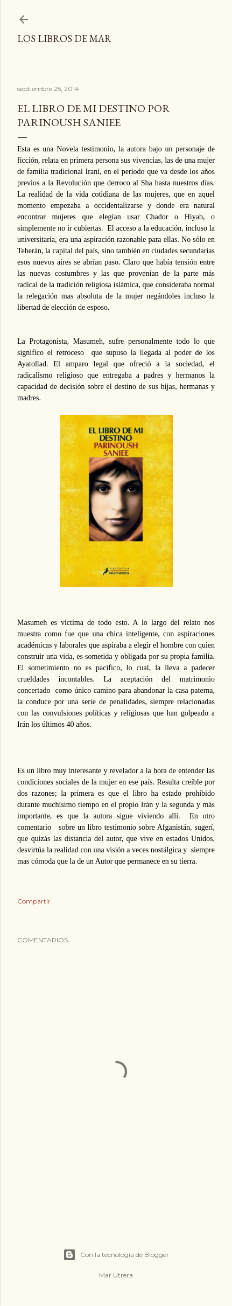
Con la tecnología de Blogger (116, 1254)
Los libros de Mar (64, 38)
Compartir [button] (34, 901)
